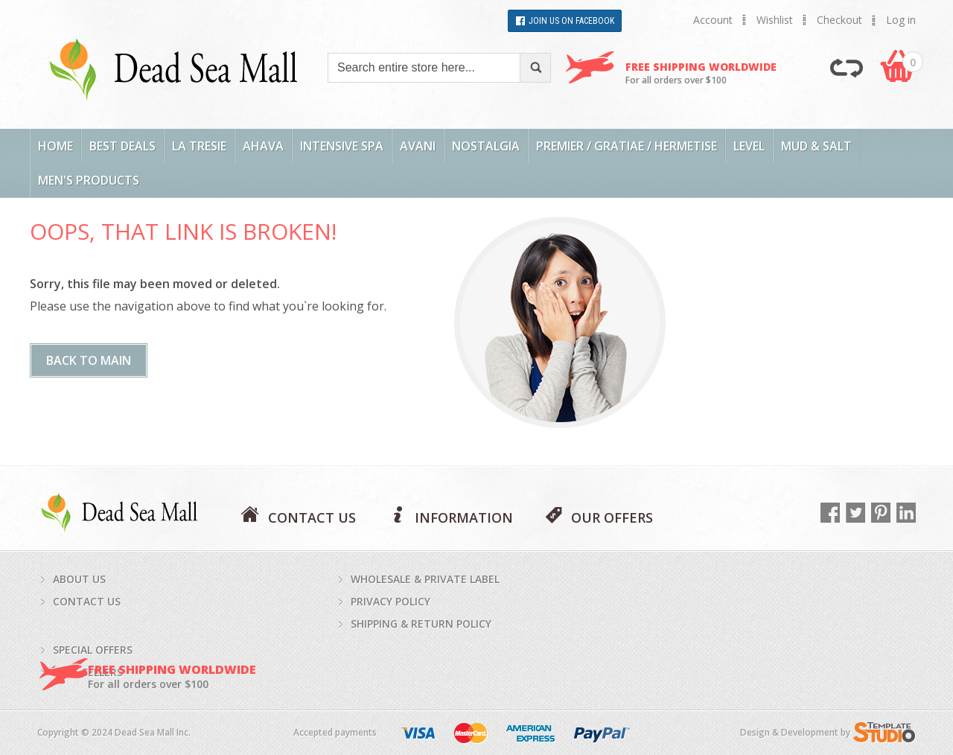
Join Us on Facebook (571, 21)
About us (79, 579)
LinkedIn (906, 513)
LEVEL (749, 146)
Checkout (839, 20)
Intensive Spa (341, 146)
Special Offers (93, 650)
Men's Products (88, 180)
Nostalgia (486, 146)
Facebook (830, 513)
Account (713, 20)
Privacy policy (390, 601)
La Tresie (199, 146)
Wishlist (774, 20)
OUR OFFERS (612, 517)
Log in (901, 20)
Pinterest (880, 513)
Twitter (855, 513)
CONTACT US (312, 517)
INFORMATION (464, 517)
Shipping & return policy (421, 624)
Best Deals (122, 146)
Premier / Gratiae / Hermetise (626, 146)
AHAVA (263, 146)
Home (55, 146)
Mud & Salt (816, 146)
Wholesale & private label (425, 579)
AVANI (418, 146)
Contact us (87, 601)
